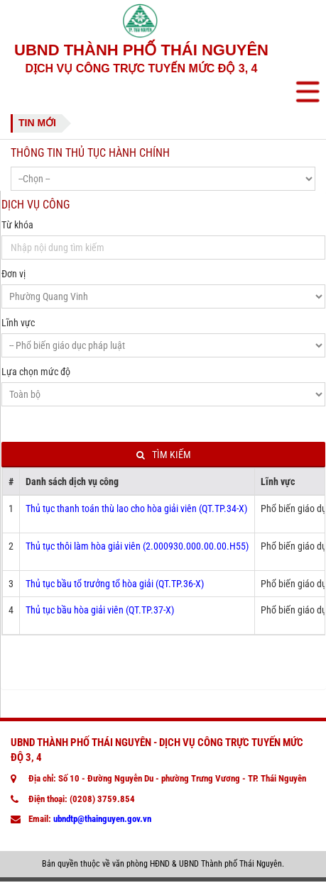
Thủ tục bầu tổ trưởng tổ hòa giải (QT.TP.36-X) (115, 583)
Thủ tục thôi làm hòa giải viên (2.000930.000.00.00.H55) (137, 546)
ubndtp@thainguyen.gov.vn (102, 818)
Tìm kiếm (163, 455)
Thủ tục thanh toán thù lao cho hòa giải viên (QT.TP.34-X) (136, 508)
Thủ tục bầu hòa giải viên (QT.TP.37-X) (100, 610)
